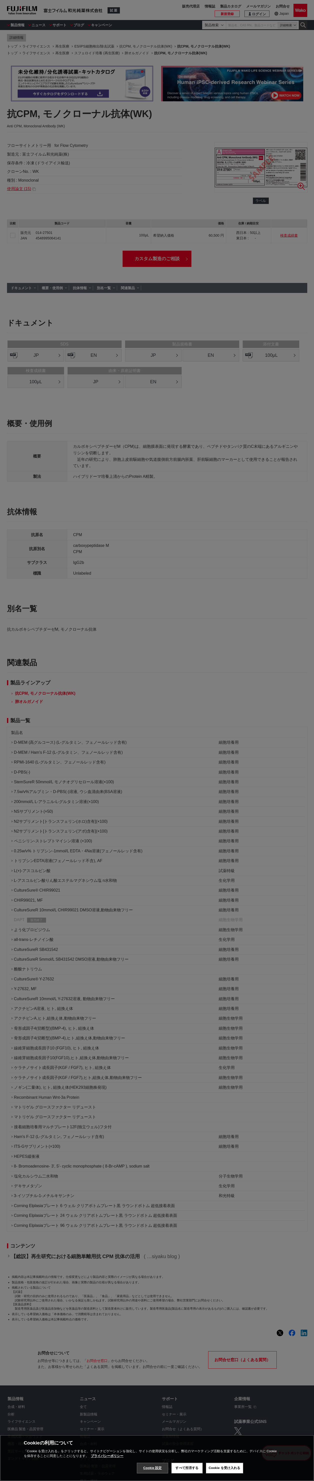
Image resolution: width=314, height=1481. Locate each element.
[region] (157, 1458)
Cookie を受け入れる (224, 1468)
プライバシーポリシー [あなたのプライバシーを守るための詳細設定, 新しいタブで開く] (107, 1456)
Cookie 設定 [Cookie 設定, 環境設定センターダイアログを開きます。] (152, 1468)
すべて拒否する (186, 1468)
